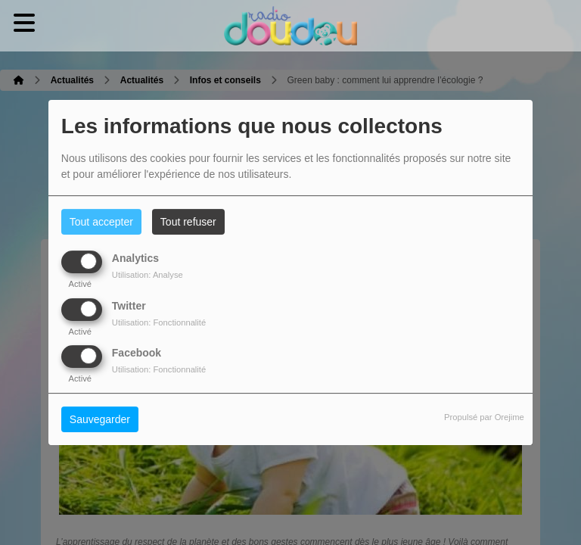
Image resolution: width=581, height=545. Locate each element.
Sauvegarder (100, 419)
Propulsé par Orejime (484, 417)
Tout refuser (188, 222)
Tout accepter (101, 222)
